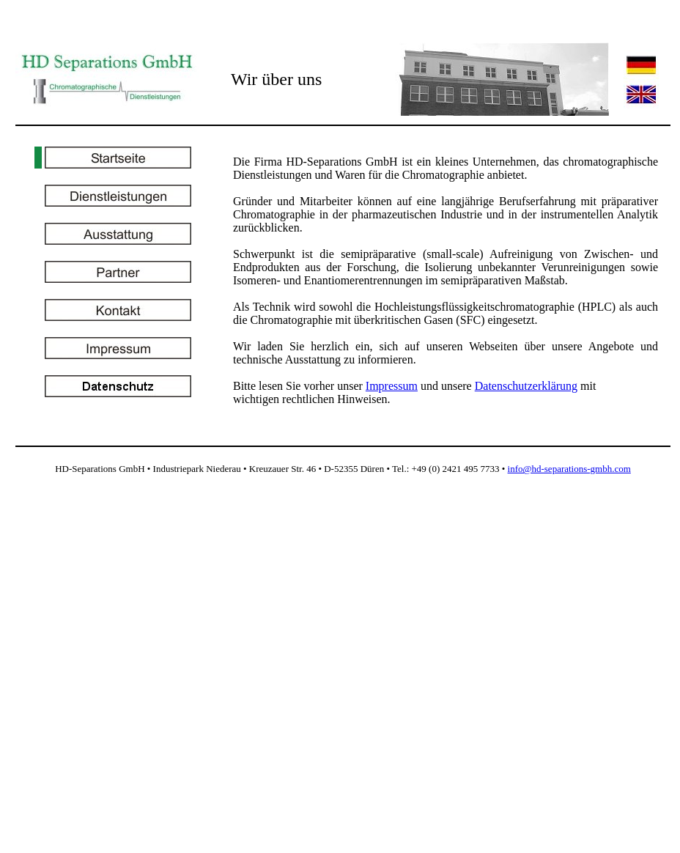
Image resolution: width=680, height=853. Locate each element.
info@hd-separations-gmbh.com (569, 468)
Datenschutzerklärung (526, 386)
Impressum (392, 386)
